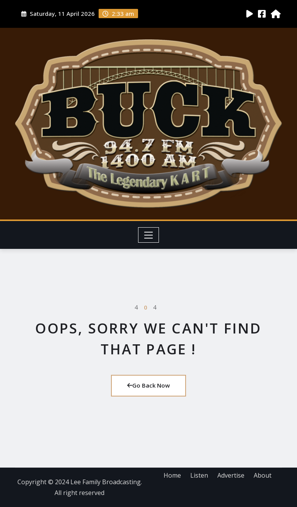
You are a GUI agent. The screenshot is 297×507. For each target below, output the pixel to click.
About (262, 475)
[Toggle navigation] (148, 235)
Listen (199, 475)
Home (172, 475)
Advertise (230, 475)
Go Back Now (148, 385)
